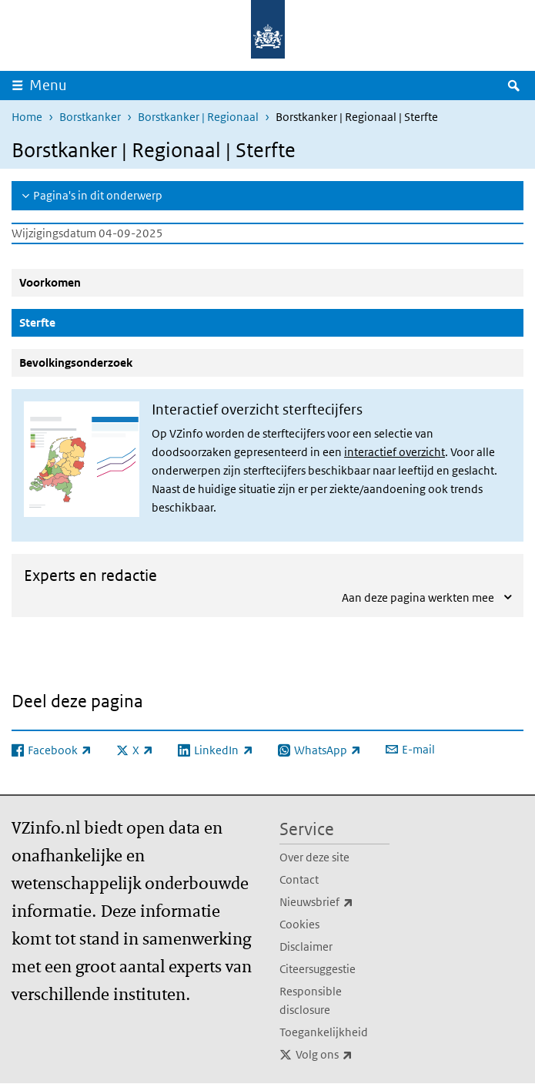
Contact (299, 879)
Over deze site (314, 857)
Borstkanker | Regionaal (198, 116)
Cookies (299, 924)
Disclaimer (306, 946)
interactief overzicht (394, 452)
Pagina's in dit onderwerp (97, 195)
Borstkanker (90, 116)
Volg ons (343, 1054)
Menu (48, 85)
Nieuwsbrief (334, 902)
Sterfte (74, 322)
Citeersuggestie (317, 969)
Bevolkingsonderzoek (75, 362)
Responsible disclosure (310, 1000)
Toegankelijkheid (323, 1032)
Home (27, 116)
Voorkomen (50, 282)
